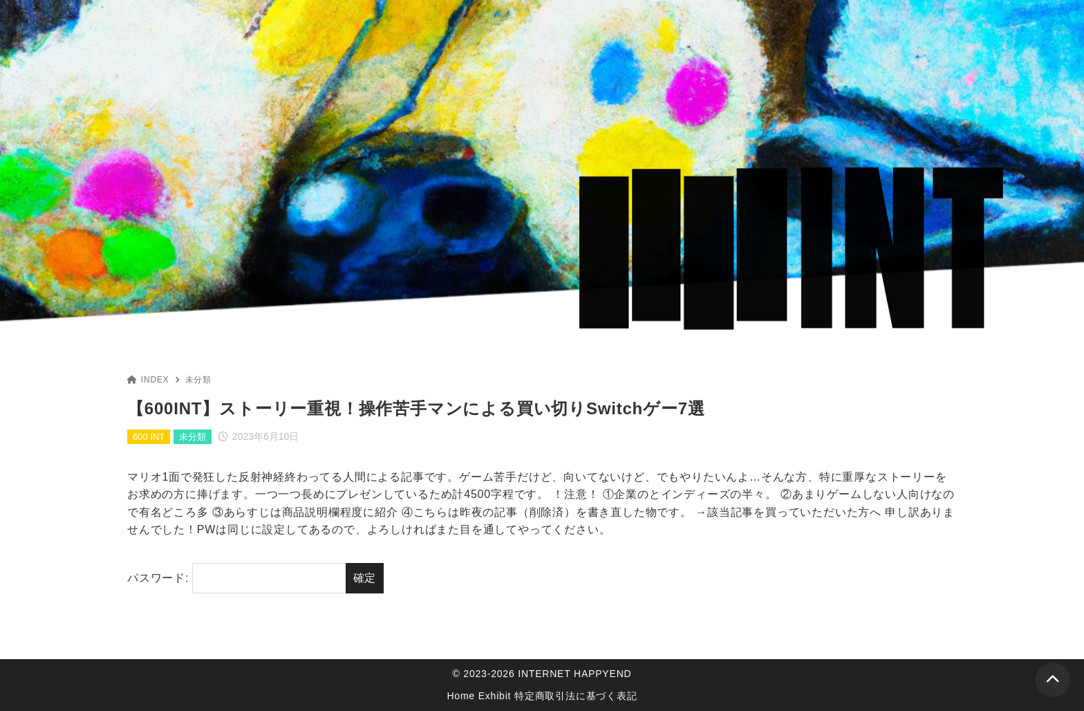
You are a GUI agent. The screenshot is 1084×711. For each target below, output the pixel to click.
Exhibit (495, 695)
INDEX (148, 380)
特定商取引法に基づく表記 (575, 695)
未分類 (198, 380)
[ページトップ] (1053, 680)
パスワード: (236, 578)
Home (461, 695)
